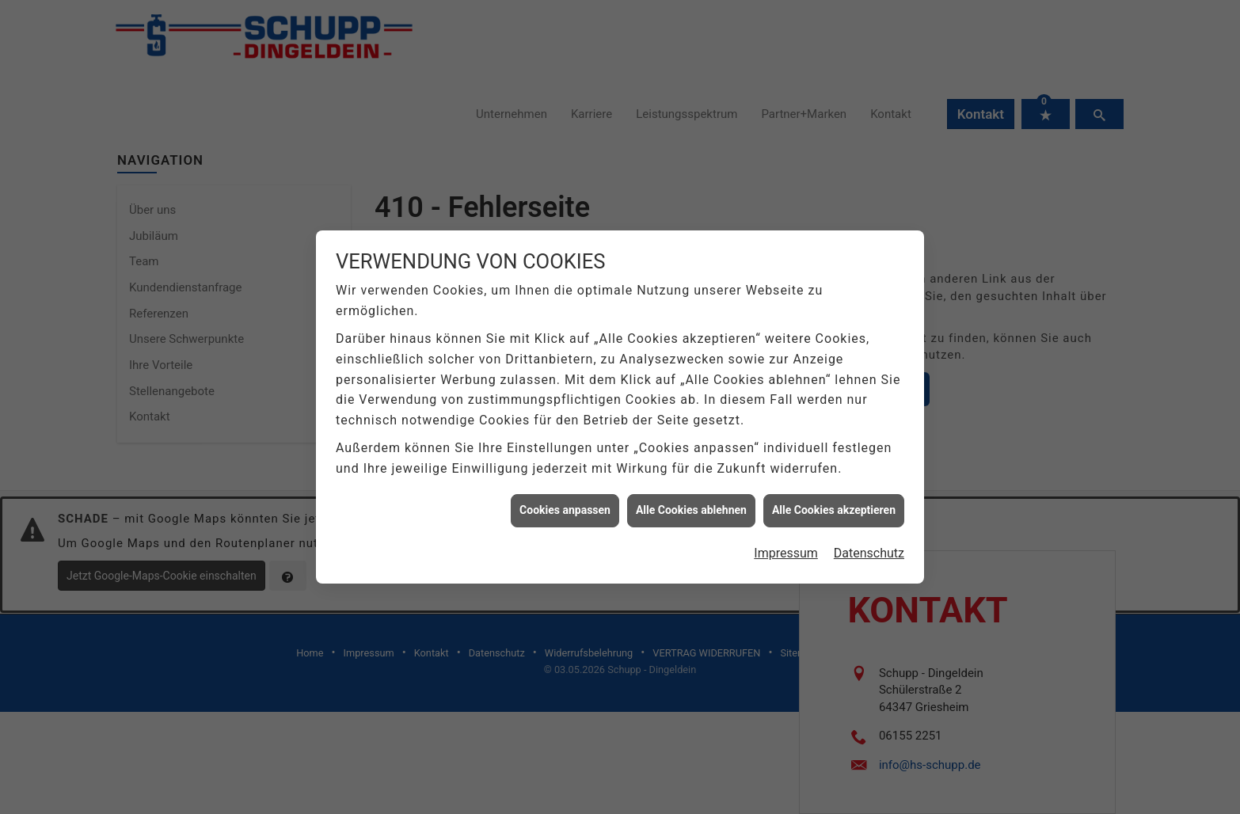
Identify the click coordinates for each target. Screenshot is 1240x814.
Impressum (786, 530)
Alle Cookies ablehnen (691, 487)
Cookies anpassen (564, 487)
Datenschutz (869, 530)
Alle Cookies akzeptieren (834, 487)
